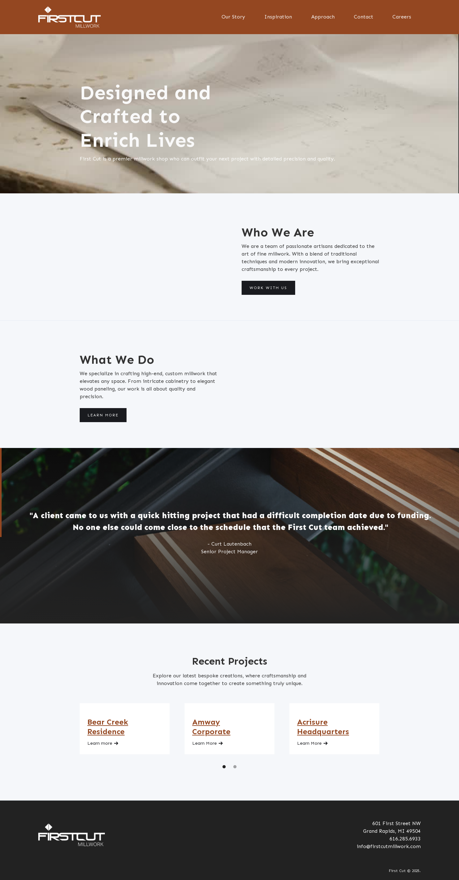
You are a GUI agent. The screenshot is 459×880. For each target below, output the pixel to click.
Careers (401, 17)
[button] (224, 766)
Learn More (103, 415)
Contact (363, 17)
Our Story (233, 17)
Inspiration (278, 17)
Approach (323, 17)
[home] (69, 17)
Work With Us (268, 288)
